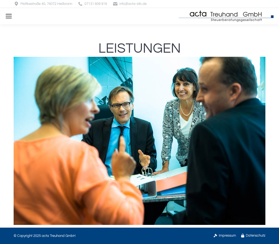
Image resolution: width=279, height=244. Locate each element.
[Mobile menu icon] (8, 16)
